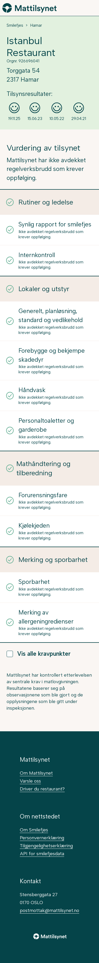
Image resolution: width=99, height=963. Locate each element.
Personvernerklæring (42, 837)
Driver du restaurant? (42, 789)
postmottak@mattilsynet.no (49, 910)
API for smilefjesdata (42, 853)
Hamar (36, 25)
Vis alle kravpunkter (38, 653)
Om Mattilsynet (36, 773)
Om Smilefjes (34, 829)
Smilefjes (15, 25)
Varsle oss (30, 781)
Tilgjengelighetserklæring (46, 845)
